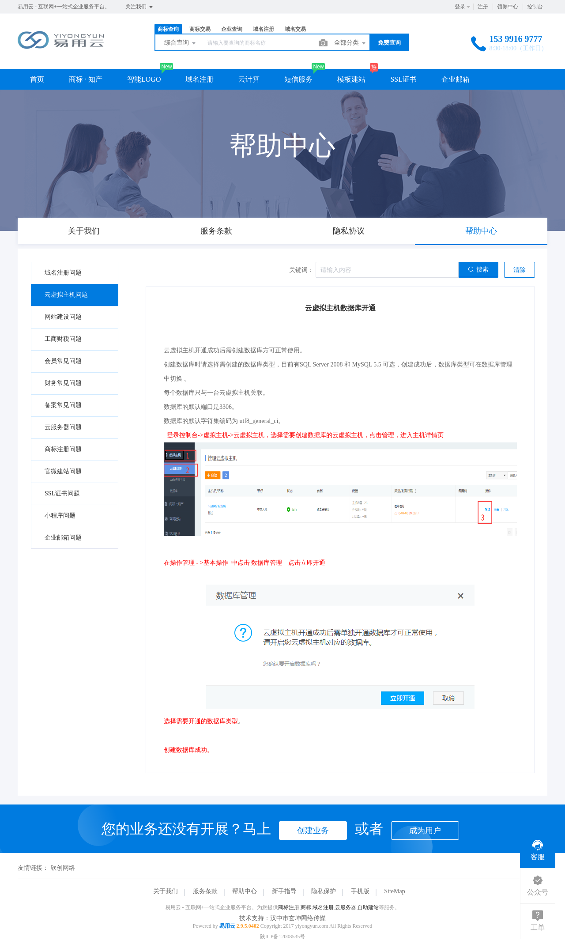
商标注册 (288, 907)
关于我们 (165, 891)
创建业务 (313, 830)
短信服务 (298, 79)
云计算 (249, 79)
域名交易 (295, 29)
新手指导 (284, 891)
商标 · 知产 (85, 79)
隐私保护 (323, 891)
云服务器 (345, 907)
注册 (483, 7)
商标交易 (200, 29)
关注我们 (139, 7)
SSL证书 (403, 79)
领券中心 (507, 7)
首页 (37, 79)
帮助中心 (244, 891)
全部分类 (350, 43)
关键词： (301, 270)
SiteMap (394, 891)
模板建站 (351, 79)
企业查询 (231, 29)
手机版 (360, 891)
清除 (519, 270)
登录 (460, 7)
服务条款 (205, 891)
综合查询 (180, 43)
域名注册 (263, 29)
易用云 (227, 926)
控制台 (535, 7)
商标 (306, 907)
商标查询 (168, 29)
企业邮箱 (455, 79)
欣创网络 (62, 868)
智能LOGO (144, 79)
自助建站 (368, 907)
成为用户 (425, 830)
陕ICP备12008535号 (282, 936)
